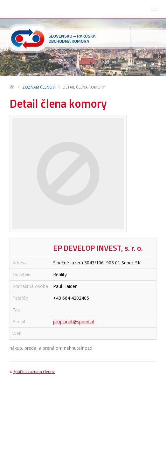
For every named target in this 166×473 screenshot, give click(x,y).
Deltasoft (45, 467)
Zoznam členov (38, 11)
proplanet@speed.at (73, 246)
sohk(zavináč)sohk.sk (50, 448)
